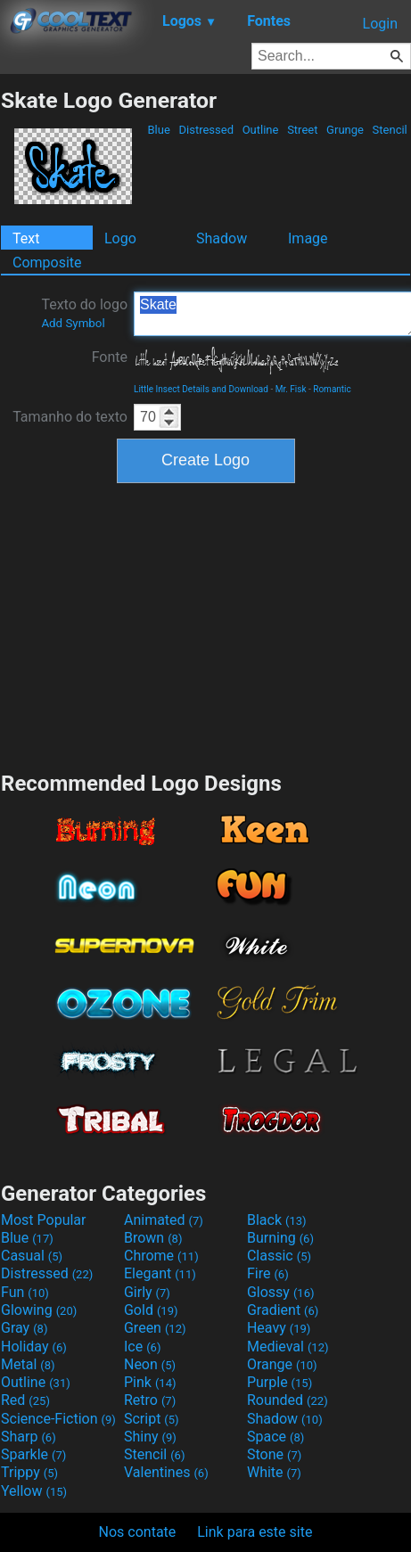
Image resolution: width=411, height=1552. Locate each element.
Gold (151, 1310)
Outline (260, 129)
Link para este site (254, 1531)
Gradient (282, 1310)
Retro (150, 1400)
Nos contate (138, 1531)
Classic (279, 1255)
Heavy (278, 1327)
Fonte (109, 357)
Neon (150, 1364)
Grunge (345, 129)
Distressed (206, 129)
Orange (282, 1364)
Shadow (221, 238)
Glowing (39, 1310)
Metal (28, 1364)
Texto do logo (84, 313)
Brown (153, 1237)
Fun (25, 1292)
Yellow (34, 1490)
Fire (268, 1273)
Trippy (29, 1472)
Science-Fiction (58, 1418)
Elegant (160, 1273)
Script (151, 1418)
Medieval (288, 1346)
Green (155, 1327)
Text (25, 238)
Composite (47, 262)
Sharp (28, 1436)
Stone (274, 1454)
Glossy (281, 1292)
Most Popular (43, 1219)
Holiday (34, 1346)
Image (308, 238)
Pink (150, 1382)
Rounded (287, 1400)
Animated (163, 1219)
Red (25, 1400)
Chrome (161, 1255)
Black (277, 1219)
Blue (158, 129)
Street (302, 129)
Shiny (150, 1436)
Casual (31, 1255)
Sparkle (33, 1454)
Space (275, 1436)
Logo (120, 238)
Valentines (166, 1472)
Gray (24, 1327)
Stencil (389, 129)
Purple (279, 1382)
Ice (142, 1346)
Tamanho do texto (69, 416)
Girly (147, 1292)
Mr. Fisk (291, 389)
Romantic (332, 389)
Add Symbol (72, 323)
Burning (280, 1237)
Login (380, 23)
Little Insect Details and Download (201, 389)
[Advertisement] (206, 625)
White (274, 1472)
